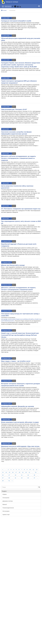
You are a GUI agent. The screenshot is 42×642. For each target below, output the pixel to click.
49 (3, 480)
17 (16, 472)
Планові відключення (8, 507)
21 (29, 472)
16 (12, 472)
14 (6, 472)
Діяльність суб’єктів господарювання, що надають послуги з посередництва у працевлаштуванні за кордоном (18, 158)
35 (34, 475)
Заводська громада (12, 2)
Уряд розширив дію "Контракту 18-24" (14, 109)
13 (3, 472)
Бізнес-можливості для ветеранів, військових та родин (20, 422)
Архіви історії (6, 514)
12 (36, 469)
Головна (3, 10)
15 (9, 472)
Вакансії (5, 504)
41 (15, 478)
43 (21, 478)
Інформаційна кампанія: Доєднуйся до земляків (17, 406)
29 (15, 475)
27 (9, 475)
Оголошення (12, 10)
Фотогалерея (6, 511)
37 (3, 478)
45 (28, 478)
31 (21, 475)
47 (34, 478)
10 (30, 469)
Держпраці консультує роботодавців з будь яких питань (20, 446)
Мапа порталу (8, 6)
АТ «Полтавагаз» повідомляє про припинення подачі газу (20, 209)
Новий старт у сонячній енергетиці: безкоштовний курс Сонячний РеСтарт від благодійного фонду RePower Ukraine (20, 335)
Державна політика (8, 501)
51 (9, 480)
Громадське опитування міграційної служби (16, 21)
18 (19, 472)
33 (28, 475)
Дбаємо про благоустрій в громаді (13, 265)
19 (22, 472)
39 (9, 478)
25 (3, 475)
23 (35, 472)
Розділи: (4, 491)
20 (26, 472)
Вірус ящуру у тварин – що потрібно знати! (15, 361)
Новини (5, 494)
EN (3, 6)
